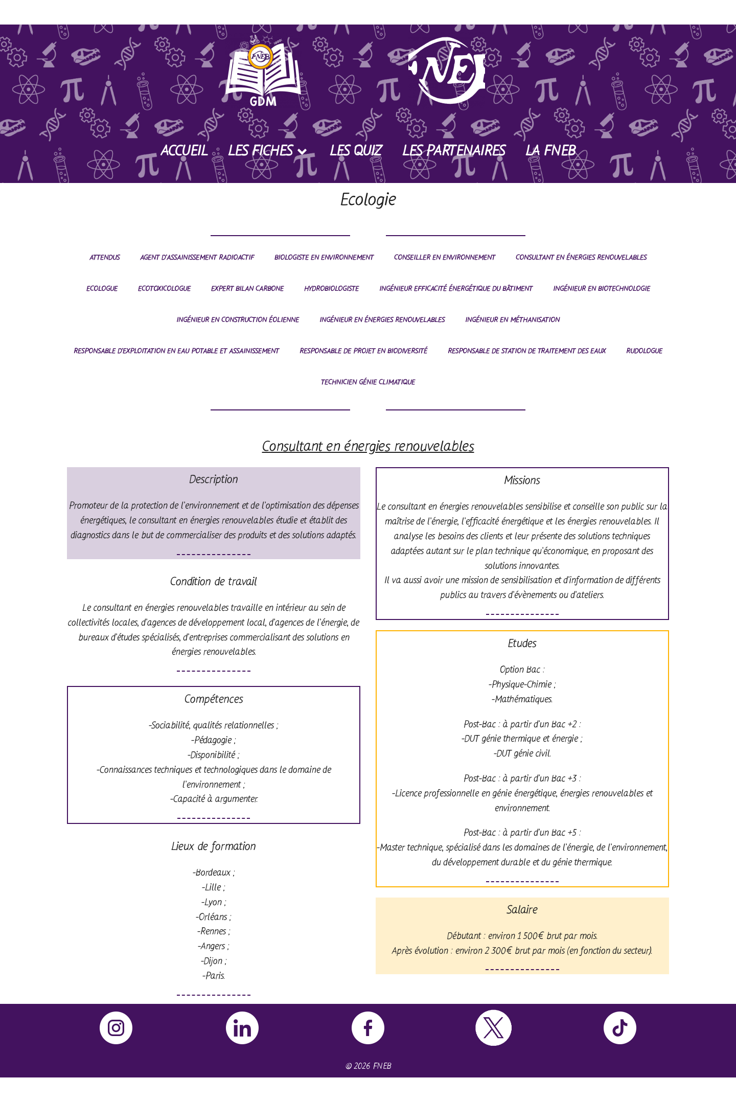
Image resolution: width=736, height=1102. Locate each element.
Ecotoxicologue (164, 289)
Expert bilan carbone (247, 289)
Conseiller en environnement (444, 258)
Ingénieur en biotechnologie (601, 289)
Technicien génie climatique (368, 382)
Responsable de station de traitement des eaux (527, 351)
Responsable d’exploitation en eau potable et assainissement (176, 351)
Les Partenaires (453, 152)
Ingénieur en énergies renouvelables (382, 320)
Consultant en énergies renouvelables (581, 258)
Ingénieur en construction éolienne (237, 320)
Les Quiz (356, 152)
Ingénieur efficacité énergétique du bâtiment (456, 289)
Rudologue (644, 351)
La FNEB (550, 152)
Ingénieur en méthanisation (512, 320)
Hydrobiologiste (331, 289)
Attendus (104, 258)
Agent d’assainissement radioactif (197, 258)
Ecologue (102, 289)
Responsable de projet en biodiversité (363, 351)
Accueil (184, 152)
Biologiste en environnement (324, 258)
